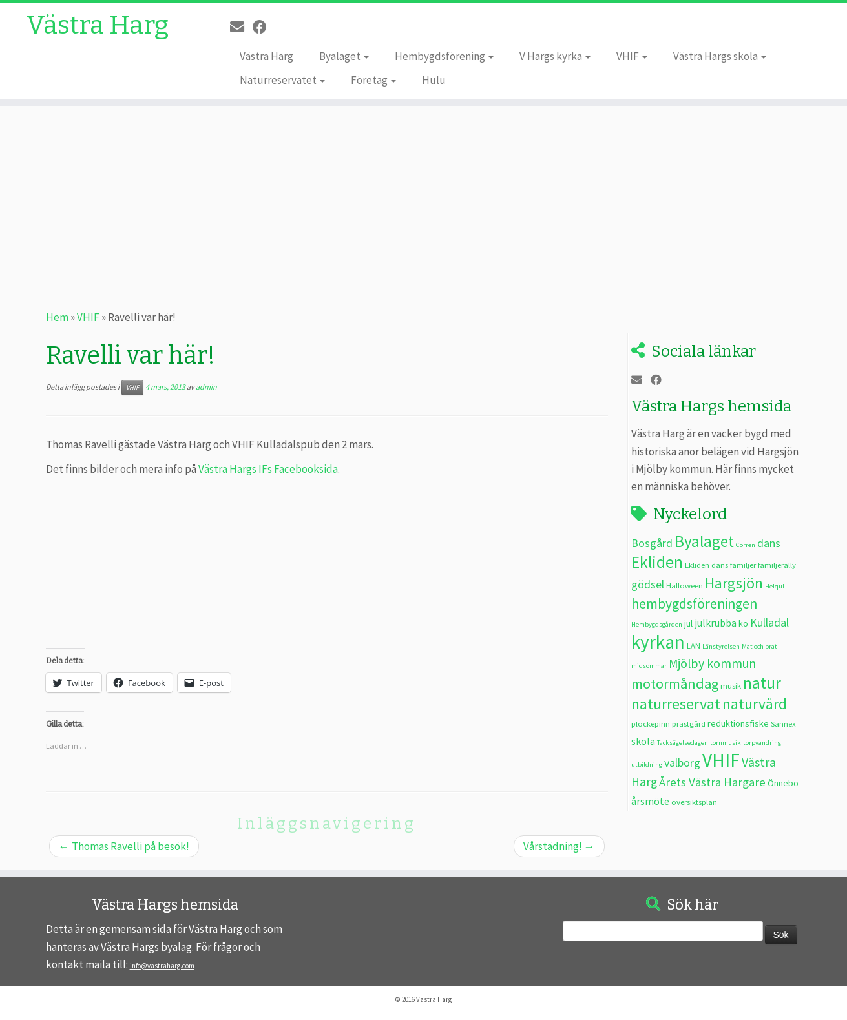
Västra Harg (97, 25)
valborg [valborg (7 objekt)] (682, 762)
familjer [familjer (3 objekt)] (743, 564)
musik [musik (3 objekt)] (730, 685)
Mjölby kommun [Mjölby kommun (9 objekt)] (712, 663)
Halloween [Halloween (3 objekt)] (684, 585)
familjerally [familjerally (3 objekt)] (777, 564)
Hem (57, 317)
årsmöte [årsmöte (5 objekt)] (650, 801)
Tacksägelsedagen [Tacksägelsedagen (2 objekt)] (682, 742)
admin (206, 386)
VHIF (631, 56)
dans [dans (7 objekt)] (768, 543)
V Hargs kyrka (555, 56)
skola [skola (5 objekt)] (643, 740)
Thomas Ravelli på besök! (124, 846)
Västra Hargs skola (719, 56)
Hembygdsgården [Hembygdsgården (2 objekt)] (656, 624)
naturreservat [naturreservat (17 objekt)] (675, 704)
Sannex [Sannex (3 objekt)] (783, 723)
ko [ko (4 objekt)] (743, 623)
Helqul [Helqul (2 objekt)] (774, 586)
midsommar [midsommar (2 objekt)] (649, 665)
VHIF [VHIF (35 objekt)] (721, 760)
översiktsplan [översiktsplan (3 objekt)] (694, 801)
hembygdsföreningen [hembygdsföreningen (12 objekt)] (694, 603)
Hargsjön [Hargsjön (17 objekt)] (734, 583)
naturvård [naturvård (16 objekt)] (754, 703)
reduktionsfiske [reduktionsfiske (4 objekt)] (738, 723)
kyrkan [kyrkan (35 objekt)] (658, 642)
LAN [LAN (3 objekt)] (693, 645)
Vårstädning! (559, 846)
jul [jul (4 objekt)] (688, 623)
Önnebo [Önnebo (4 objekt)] (783, 783)
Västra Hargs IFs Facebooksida (268, 469)
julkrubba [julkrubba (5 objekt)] (716, 622)
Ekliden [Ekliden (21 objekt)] (657, 562)
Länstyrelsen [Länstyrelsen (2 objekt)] (721, 646)
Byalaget (344, 56)
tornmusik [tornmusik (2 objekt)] (725, 742)
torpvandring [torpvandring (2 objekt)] (762, 742)
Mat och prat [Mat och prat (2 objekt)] (759, 646)
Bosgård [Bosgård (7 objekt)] (652, 543)
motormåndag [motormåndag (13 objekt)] (674, 683)
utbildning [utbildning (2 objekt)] (646, 764)
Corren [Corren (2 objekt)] (745, 545)
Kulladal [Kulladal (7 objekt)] (769, 622)
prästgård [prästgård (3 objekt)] (689, 723)
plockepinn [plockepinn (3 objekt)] (650, 723)
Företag (373, 80)
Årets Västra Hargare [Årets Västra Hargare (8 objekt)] (712, 782)
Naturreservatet (282, 80)
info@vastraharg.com (162, 965)
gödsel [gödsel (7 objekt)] (647, 584)
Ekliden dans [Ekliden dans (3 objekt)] (706, 564)
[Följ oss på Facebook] (264, 27)
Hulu (434, 80)
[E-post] (241, 27)
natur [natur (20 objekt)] (762, 682)
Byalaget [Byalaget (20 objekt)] (704, 541)
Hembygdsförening (444, 56)
